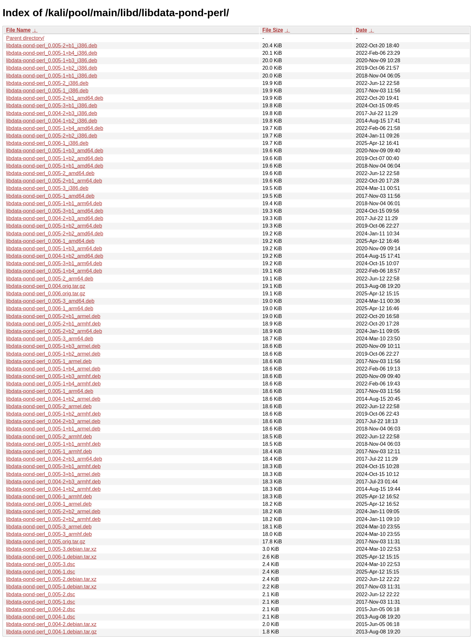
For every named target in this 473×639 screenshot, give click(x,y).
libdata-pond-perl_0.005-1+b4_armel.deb (53, 369)
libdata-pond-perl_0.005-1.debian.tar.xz (51, 586)
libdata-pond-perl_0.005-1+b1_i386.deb (51, 75)
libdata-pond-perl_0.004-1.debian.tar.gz (51, 631)
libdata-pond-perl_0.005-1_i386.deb (47, 90)
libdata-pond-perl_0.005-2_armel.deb (48, 406)
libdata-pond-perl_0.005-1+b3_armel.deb (53, 346)
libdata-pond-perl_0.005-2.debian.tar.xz (51, 579)
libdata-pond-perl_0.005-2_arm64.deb (49, 278)
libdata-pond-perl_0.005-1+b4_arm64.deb (54, 271)
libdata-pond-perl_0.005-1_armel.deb (48, 361)
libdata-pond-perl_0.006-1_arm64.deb (49, 308)
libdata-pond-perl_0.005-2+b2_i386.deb (51, 135)
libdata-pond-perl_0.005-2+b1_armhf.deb (53, 323)
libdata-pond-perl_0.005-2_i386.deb (47, 83)
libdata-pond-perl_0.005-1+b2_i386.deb (51, 68)
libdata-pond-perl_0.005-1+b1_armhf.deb (53, 444)
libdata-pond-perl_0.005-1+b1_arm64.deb (54, 203)
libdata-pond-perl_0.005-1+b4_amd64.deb (54, 128)
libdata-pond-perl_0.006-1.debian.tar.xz (51, 557)
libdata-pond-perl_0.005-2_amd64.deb (50, 173)
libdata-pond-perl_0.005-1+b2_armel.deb (53, 354)
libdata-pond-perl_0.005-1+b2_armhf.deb (53, 414)
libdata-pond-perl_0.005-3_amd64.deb (50, 301)
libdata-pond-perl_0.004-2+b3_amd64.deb (54, 218)
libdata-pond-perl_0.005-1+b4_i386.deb (51, 53)
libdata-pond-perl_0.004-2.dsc (40, 609)
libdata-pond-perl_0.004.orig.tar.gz (45, 286)
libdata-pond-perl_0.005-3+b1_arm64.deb (54, 263)
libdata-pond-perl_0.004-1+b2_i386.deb (51, 121)
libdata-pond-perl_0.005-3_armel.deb (48, 526)
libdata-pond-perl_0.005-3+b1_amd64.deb (54, 211)
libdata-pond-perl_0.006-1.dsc (40, 571)
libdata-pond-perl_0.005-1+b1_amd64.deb (54, 166)
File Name (18, 30)
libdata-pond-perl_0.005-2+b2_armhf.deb (53, 519)
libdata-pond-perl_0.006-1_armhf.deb (49, 496)
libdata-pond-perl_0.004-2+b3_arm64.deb (54, 459)
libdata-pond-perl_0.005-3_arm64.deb (49, 338)
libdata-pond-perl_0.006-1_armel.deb (48, 504)
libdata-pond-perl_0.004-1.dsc (40, 617)
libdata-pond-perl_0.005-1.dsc (40, 602)
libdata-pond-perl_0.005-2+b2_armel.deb (53, 511)
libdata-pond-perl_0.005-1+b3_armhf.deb (53, 376)
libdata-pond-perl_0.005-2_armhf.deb (49, 436)
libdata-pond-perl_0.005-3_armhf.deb (49, 534)
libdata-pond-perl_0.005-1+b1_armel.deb (53, 429)
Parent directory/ (25, 38)
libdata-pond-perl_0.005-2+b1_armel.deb (53, 316)
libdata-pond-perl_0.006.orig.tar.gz (45, 293)
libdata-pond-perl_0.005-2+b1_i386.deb (51, 45)
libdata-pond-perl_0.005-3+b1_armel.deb (53, 474)
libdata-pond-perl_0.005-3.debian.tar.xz (51, 549)
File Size (272, 30)
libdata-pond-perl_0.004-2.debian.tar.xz (51, 624)
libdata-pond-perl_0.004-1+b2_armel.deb (53, 399)
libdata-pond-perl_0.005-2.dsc (40, 594)
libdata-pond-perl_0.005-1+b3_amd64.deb (54, 150)
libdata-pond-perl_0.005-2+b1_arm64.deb (54, 180)
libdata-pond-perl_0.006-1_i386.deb (47, 143)
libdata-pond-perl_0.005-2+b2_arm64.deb (54, 331)
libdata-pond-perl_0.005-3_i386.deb (47, 188)
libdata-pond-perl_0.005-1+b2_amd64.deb (54, 158)
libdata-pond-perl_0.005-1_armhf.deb (49, 451)
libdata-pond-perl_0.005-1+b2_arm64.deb (54, 226)
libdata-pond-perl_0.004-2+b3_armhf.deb (53, 481)
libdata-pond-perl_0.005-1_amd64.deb (50, 196)
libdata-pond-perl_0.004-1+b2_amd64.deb (54, 256)
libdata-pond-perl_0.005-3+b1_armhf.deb (53, 466)
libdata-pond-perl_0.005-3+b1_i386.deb (51, 105)
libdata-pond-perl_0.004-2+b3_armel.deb (53, 421)
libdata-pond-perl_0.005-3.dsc (40, 564)
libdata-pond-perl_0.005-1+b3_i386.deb (51, 60)
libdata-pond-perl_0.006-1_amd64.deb (50, 241)
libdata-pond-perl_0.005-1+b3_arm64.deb (54, 248)
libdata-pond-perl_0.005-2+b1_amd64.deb (54, 98)
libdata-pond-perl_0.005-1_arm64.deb (49, 391)
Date (361, 30)
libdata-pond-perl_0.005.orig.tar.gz (45, 541)
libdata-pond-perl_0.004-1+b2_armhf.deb (53, 489)
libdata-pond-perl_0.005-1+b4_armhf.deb (53, 383)
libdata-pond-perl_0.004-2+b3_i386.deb (51, 113)
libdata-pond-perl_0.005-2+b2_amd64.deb (54, 233)
